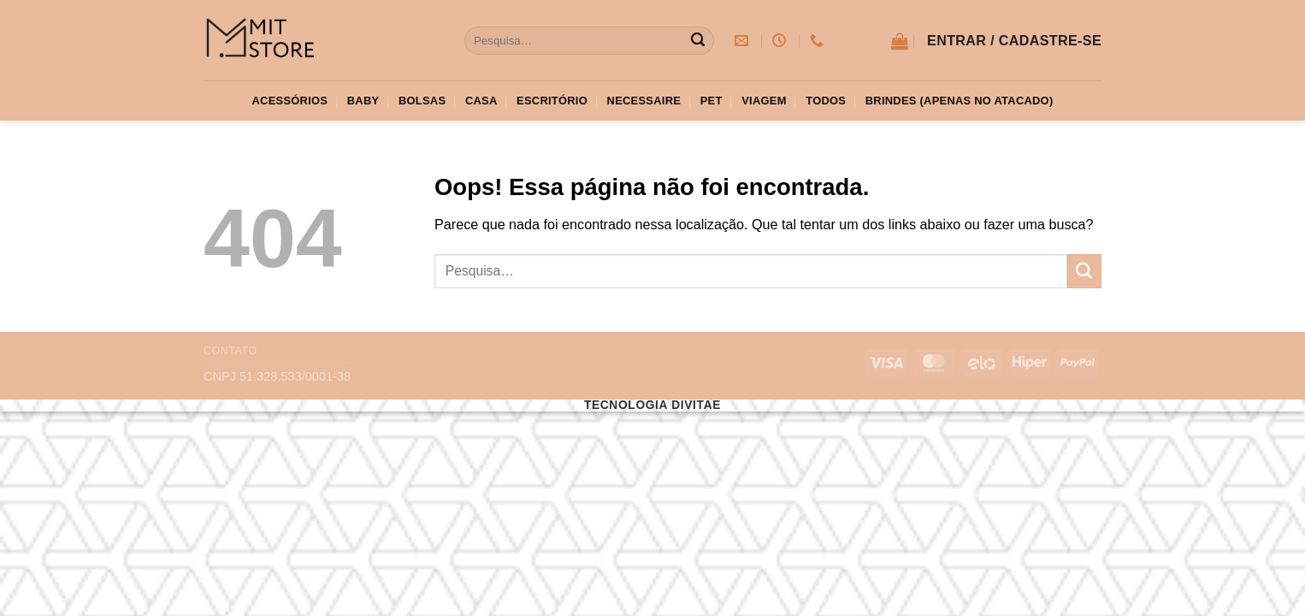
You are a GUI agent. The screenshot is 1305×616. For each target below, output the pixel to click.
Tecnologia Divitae (652, 405)
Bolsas (422, 100)
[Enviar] (697, 41)
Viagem (763, 100)
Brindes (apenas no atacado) (959, 100)
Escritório (552, 100)
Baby (363, 100)
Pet (711, 100)
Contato (230, 351)
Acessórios (290, 100)
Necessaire (644, 100)
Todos (826, 100)
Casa (481, 100)
